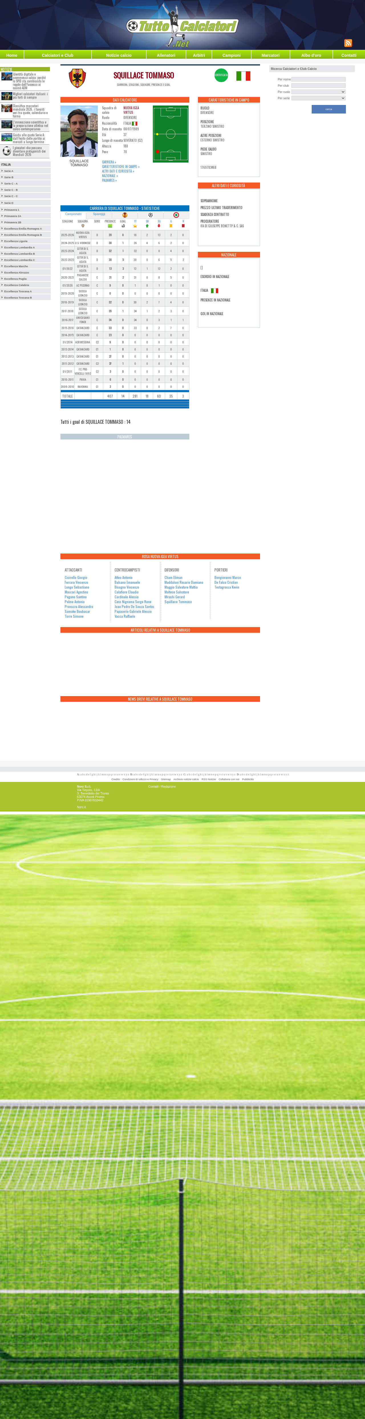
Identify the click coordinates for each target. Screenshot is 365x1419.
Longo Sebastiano (77, 587)
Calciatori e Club (57, 55)
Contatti (348, 55)
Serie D (8, 203)
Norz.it (81, 807)
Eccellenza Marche (16, 266)
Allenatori (166, 55)
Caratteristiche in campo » (121, 166)
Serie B (8, 177)
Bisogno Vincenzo (127, 587)
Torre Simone (74, 616)
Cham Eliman (173, 577)
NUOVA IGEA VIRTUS (131, 110)
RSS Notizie (209, 779)
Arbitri (199, 55)
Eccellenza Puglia (15, 278)
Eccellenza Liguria (15, 241)
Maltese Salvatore (177, 591)
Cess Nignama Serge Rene (133, 601)
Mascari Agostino (76, 591)
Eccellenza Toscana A (18, 291)
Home (11, 55)
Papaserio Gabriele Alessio (133, 611)
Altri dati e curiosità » (118, 171)
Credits (115, 779)
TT (135, 221)
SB (147, 221)
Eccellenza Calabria (16, 285)
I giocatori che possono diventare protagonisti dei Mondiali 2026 (29, 151)
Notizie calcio (118, 55)
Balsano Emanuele (127, 582)
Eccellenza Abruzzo (16, 272)
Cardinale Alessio (127, 596)
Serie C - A (11, 183)
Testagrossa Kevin (226, 587)
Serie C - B (11, 189)
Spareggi (99, 214)
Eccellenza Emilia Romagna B (23, 235)
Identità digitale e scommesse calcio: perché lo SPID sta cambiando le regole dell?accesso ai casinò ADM (29, 81)
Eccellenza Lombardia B (19, 253)
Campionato (73, 214)
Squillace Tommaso (178, 601)
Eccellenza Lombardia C (19, 260)
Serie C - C (11, 196)
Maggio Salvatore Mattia (181, 587)
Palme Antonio (75, 601)
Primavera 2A (12, 216)
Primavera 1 (11, 209)
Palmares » (109, 180)
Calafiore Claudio (127, 591)
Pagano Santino (76, 596)
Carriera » (109, 162)
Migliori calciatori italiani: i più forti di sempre (30, 95)
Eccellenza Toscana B (18, 297)
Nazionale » (110, 175)
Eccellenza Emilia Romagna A (23, 228)
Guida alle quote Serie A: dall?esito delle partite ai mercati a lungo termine (29, 138)
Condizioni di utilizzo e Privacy (140, 779)
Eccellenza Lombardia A (19, 247)
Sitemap (166, 779)
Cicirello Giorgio (76, 577)
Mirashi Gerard (175, 596)
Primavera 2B (12, 222)
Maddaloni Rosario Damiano (184, 582)
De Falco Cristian (226, 582)
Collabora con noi (229, 779)
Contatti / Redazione (162, 786)
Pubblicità (248, 779)
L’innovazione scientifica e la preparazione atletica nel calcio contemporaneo (30, 125)
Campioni (231, 55)
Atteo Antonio (124, 577)
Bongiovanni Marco (227, 577)
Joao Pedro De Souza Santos (134, 606)
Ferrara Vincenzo (76, 582)
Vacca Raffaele (125, 616)
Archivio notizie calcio (186, 779)
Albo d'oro (311, 55)
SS (159, 221)
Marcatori (270, 55)
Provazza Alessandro (79, 606)
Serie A (8, 171)
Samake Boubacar (77, 611)
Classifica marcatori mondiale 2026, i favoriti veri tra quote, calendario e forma (30, 111)
